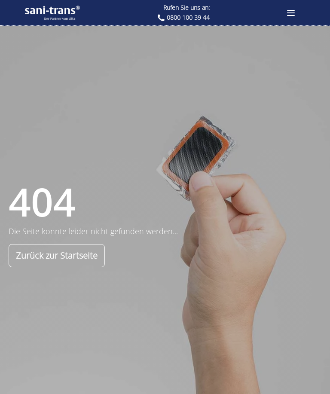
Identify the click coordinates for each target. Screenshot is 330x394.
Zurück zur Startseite (57, 255)
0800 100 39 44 (188, 17)
